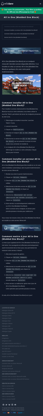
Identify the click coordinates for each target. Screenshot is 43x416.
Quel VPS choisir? (6, 351)
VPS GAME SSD (6, 348)
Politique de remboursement (17, 410)
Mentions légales (6, 410)
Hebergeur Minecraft (7, 310)
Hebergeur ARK (6, 326)
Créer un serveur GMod (8, 396)
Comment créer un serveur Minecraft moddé (14, 376)
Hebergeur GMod (6, 315)
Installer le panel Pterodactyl (9, 354)
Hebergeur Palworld (7, 328)
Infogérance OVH (6, 341)
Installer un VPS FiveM (8, 356)
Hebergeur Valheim (7, 323)
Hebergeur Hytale (7, 331)
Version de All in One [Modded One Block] (15, 37)
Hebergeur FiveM (6, 318)
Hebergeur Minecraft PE (8, 313)
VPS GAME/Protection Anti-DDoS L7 (11, 343)
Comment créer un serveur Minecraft (12, 363)
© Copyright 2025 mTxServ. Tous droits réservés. (13, 408)
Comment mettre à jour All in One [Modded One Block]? (19, 34)
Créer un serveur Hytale (8, 391)
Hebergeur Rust (6, 321)
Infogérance (5, 338)
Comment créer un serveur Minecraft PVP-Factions (15, 379)
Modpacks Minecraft (7, 368)
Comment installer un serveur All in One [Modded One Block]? (21, 30)
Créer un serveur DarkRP (8, 399)
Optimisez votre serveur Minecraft (11, 371)
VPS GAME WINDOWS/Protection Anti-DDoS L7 (14, 346)
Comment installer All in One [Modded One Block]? (18, 26)
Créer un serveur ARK (7, 386)
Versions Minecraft (7, 366)
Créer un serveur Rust (8, 388)
